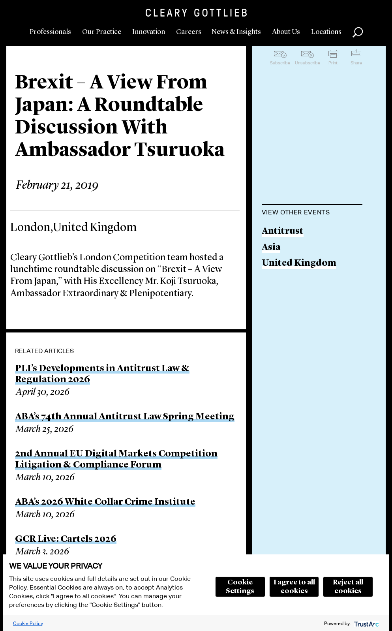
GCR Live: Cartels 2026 (65, 539)
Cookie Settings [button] (240, 587)
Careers (188, 32)
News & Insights (236, 32)
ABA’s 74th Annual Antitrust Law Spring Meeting (124, 417)
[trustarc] (366, 623)
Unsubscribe (307, 63)
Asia (271, 247)
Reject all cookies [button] (348, 587)
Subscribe (280, 63)
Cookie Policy (28, 623)
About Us (286, 32)
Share (356, 63)
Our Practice (101, 32)
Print (333, 63)
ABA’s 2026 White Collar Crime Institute (105, 502)
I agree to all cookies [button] (294, 587)
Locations (326, 32)
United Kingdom (299, 263)
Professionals (50, 32)
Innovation (148, 32)
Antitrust (283, 231)
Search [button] (358, 32)
